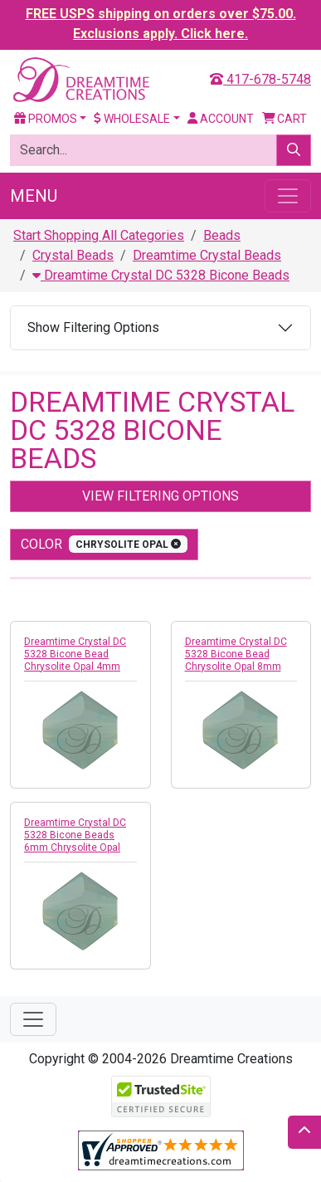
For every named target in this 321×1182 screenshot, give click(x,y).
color (104, 544)
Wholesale (132, 118)
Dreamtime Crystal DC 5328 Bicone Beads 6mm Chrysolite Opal (75, 835)
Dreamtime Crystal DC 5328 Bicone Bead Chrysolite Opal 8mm (236, 654)
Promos (45, 118)
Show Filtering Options (93, 327)
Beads (222, 235)
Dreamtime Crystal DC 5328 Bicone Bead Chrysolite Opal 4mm (75, 654)
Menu (33, 196)
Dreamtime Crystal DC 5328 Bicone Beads (160, 275)
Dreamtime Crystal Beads (207, 255)
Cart (285, 118)
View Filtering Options (160, 496)
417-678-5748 (260, 79)
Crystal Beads (73, 255)
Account (220, 118)
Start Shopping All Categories (98, 235)
